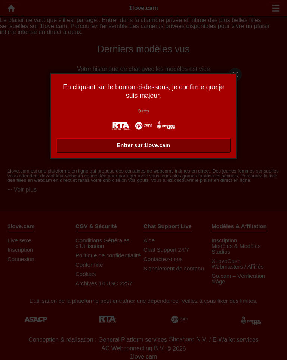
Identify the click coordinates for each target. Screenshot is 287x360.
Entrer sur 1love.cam (143, 145)
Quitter (143, 111)
